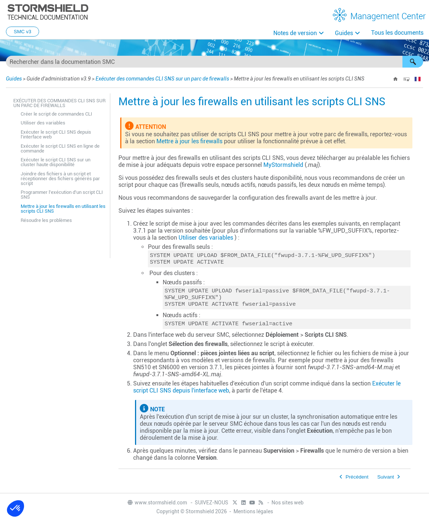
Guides (344, 33)
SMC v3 (22, 31)
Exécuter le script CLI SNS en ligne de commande (60, 148)
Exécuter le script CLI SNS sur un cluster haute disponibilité (55, 162)
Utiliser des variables (43, 123)
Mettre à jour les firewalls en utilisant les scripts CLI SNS (63, 208)
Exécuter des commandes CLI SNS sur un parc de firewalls (162, 79)
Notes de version (295, 33)
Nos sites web (287, 503)
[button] (412, 62)
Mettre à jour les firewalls (189, 141)
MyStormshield (283, 164)
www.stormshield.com (157, 503)
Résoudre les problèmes (46, 220)
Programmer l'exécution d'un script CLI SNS (62, 194)
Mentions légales (253, 512)
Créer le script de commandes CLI (56, 114)
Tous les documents (397, 32)
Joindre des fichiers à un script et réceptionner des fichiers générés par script (60, 178)
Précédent (357, 481)
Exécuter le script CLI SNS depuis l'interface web (56, 134)
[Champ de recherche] (214, 62)
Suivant (385, 481)
